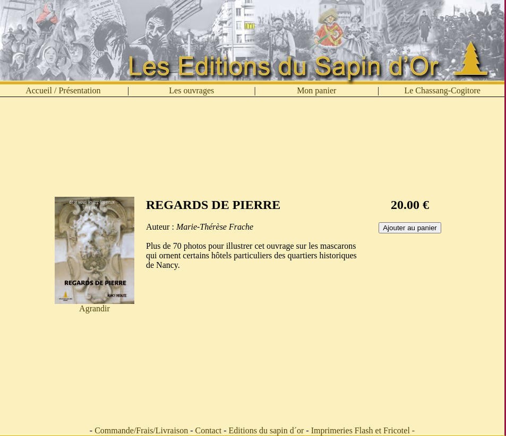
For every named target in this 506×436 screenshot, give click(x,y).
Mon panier (316, 90)
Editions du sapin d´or (266, 430)
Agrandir (94, 305)
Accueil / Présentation (62, 90)
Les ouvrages (191, 90)
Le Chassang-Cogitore (442, 90)
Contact (208, 430)
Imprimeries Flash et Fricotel (360, 430)
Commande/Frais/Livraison (141, 430)
